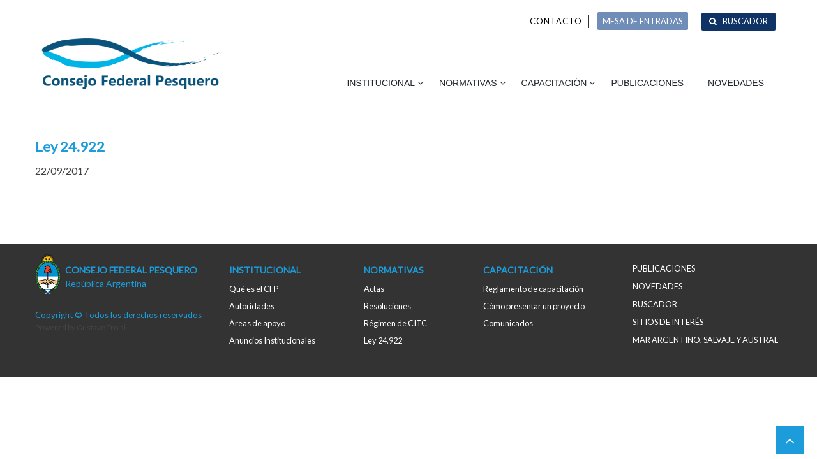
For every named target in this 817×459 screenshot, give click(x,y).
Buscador (745, 21)
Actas (374, 289)
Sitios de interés (668, 322)
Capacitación (554, 83)
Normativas (468, 83)
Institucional (381, 83)
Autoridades (251, 306)
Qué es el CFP (253, 289)
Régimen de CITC (395, 323)
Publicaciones (647, 83)
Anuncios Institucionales (272, 340)
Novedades (736, 83)
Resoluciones (387, 306)
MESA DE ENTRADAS (643, 21)
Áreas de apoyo (257, 323)
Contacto (556, 21)
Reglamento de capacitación (533, 289)
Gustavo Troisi (101, 327)
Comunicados (508, 323)
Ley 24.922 (383, 340)
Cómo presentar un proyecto (534, 306)
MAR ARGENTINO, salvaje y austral (705, 340)
